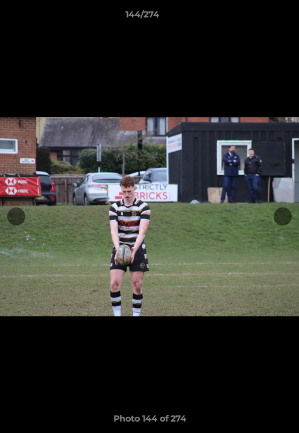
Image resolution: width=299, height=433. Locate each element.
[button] (255, 17)
